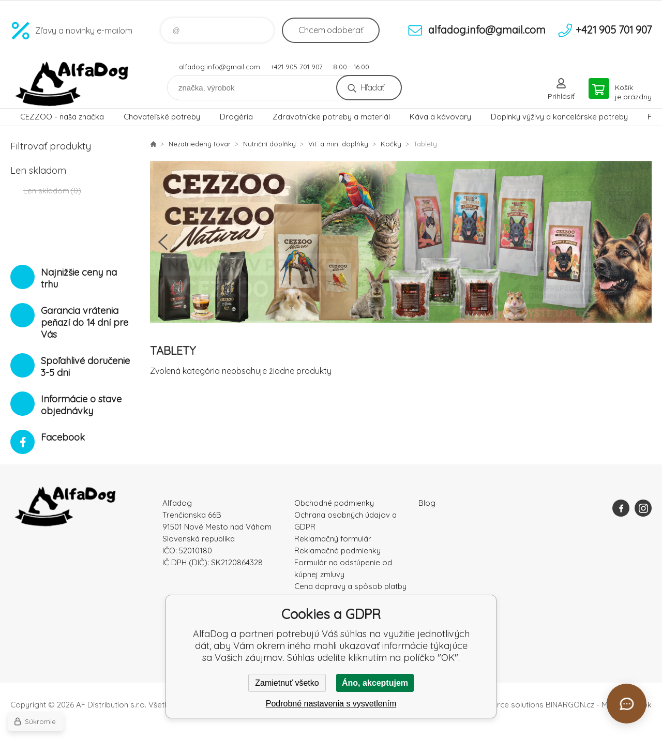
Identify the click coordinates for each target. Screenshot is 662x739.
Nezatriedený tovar (200, 144)
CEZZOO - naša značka (62, 117)
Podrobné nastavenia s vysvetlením (331, 703)
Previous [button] (163, 242)
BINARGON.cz (570, 705)
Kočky (391, 144)
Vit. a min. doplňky (338, 144)
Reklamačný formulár (332, 539)
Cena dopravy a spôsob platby (350, 586)
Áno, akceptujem (375, 682)
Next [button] (639, 242)
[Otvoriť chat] (626, 703)
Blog (426, 503)
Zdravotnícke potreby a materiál (331, 117)
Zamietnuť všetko (287, 682)
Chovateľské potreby (162, 117)
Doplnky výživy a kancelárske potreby (559, 117)
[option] (401, 242)
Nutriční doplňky (269, 144)
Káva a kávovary (440, 117)
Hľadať (372, 87)
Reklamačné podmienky (337, 550)
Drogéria (236, 117)
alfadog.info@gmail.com (219, 67)
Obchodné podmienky (334, 503)
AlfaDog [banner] (72, 84)
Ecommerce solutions (504, 705)
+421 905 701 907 (296, 67)
